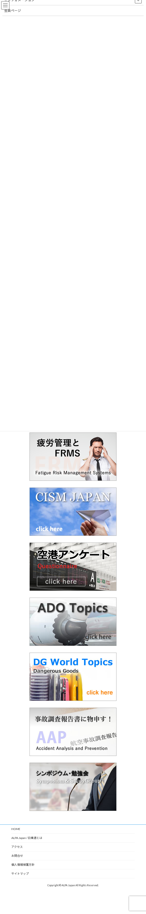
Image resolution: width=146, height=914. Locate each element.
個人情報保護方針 (23, 864)
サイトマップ (20, 873)
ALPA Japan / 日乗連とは (26, 838)
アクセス (17, 847)
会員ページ (12, 10)
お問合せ (17, 856)
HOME (15, 829)
